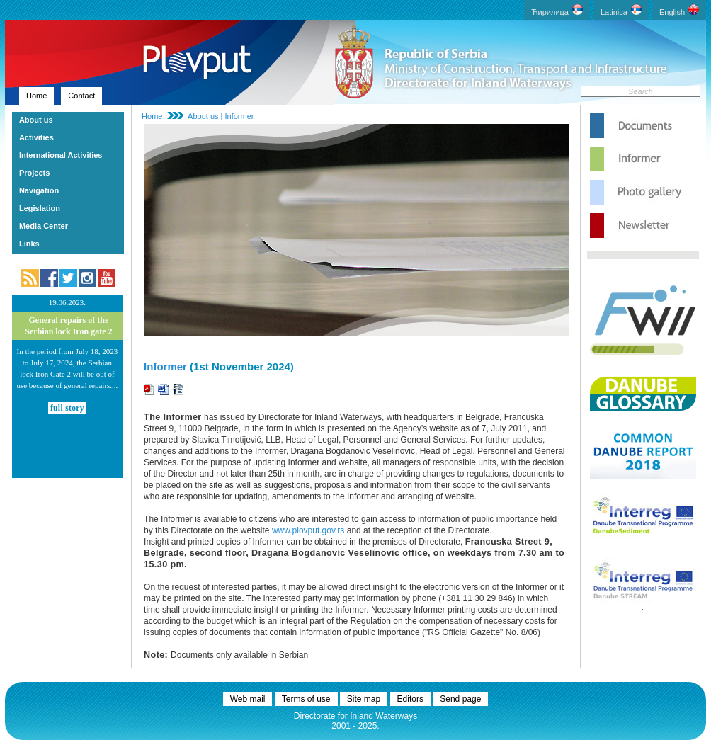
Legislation (39, 208)
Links (29, 243)
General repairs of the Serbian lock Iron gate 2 (68, 325)
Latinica (621, 10)
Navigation (39, 190)
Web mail (248, 699)
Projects (34, 173)
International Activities (61, 155)
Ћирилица (557, 10)
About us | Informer (221, 116)
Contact (81, 95)
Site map (363, 699)
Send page (460, 699)
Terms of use (306, 699)
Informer (165, 366)
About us (36, 119)
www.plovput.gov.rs (308, 530)
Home (36, 95)
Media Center (43, 226)
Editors (410, 699)
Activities (36, 137)
